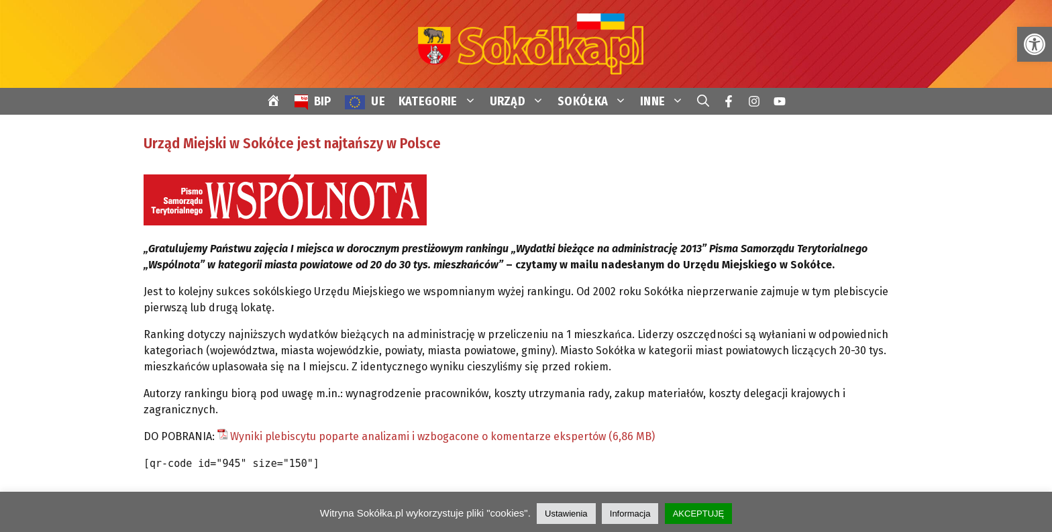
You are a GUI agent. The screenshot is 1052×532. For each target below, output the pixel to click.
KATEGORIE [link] (441, 101)
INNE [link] (665, 101)
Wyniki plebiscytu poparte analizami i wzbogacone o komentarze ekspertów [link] (418, 436)
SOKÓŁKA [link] (595, 101)
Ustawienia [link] (566, 514)
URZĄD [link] (520, 101)
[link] (1034, 44)
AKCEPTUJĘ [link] (699, 514)
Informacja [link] (630, 514)
